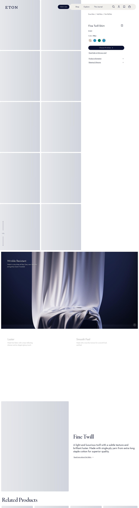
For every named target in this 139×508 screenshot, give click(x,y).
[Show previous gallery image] (3, 225)
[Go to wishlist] (124, 7)
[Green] (99, 40)
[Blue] (94, 40)
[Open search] (113, 7)
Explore (86, 7)
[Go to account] (119, 7)
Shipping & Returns (106, 62)
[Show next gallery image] (3, 241)
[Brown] (90, 40)
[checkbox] (122, 26)
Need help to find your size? (98, 53)
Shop (77, 7)
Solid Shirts (100, 14)
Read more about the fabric (84, 457)
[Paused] (134, 325)
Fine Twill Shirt (108, 14)
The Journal (98, 7)
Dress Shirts (91, 14)
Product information (106, 58)
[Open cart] (129, 7)
